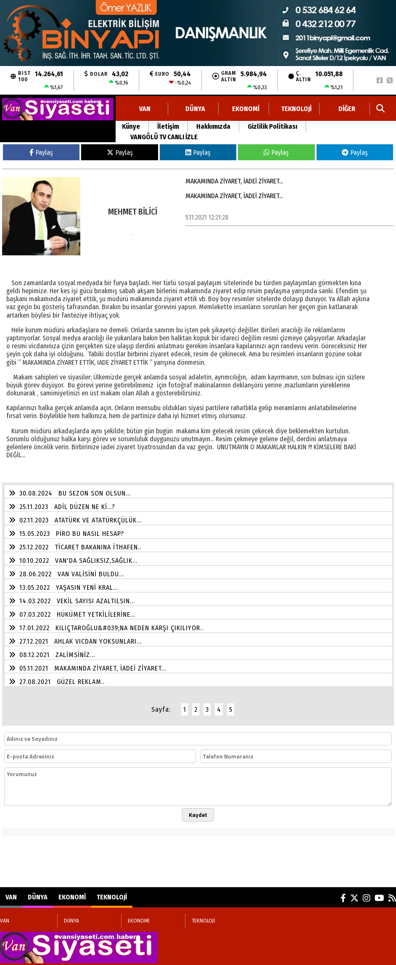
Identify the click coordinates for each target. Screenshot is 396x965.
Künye (131, 126)
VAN (144, 109)
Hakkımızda (213, 126)
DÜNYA (195, 109)
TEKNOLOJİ (296, 109)
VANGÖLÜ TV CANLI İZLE (164, 137)
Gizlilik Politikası (272, 126)
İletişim (168, 126)
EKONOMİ (245, 109)
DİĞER (346, 109)
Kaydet (198, 815)
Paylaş (41, 152)
